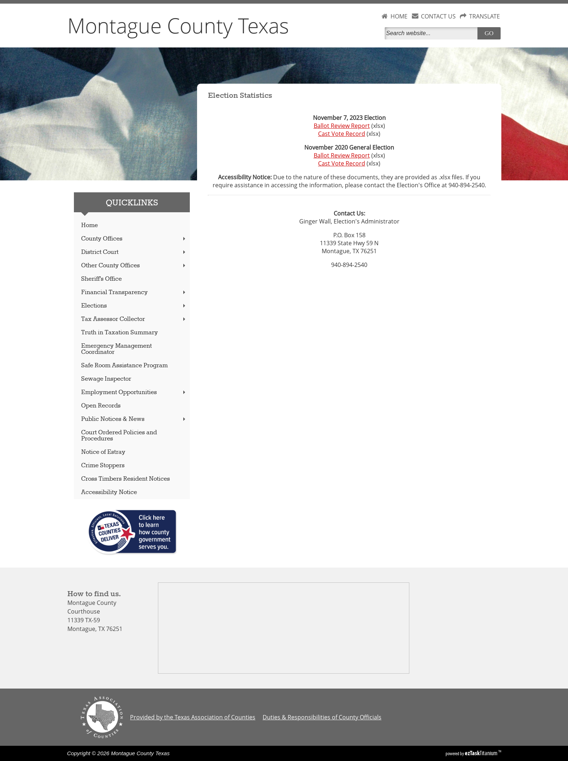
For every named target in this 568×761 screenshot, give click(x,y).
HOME (399, 16)
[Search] (432, 33)
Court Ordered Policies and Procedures (119, 436)
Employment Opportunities (134, 392)
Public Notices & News (134, 419)
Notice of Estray (103, 452)
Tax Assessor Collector (134, 319)
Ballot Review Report (342, 126)
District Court (134, 252)
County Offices (134, 239)
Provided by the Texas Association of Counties (192, 717)
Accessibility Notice (109, 492)
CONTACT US (438, 16)
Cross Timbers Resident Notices (125, 479)
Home (89, 225)
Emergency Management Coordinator (116, 349)
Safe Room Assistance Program (124, 365)
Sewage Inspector (106, 379)
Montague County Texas (178, 25)
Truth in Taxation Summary (119, 332)
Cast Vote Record (341, 134)
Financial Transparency (134, 292)
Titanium (481, 753)
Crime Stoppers (103, 465)
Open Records (101, 406)
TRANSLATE (484, 16)
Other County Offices (134, 265)
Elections (134, 306)
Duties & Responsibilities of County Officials (322, 717)
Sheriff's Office (101, 279)
